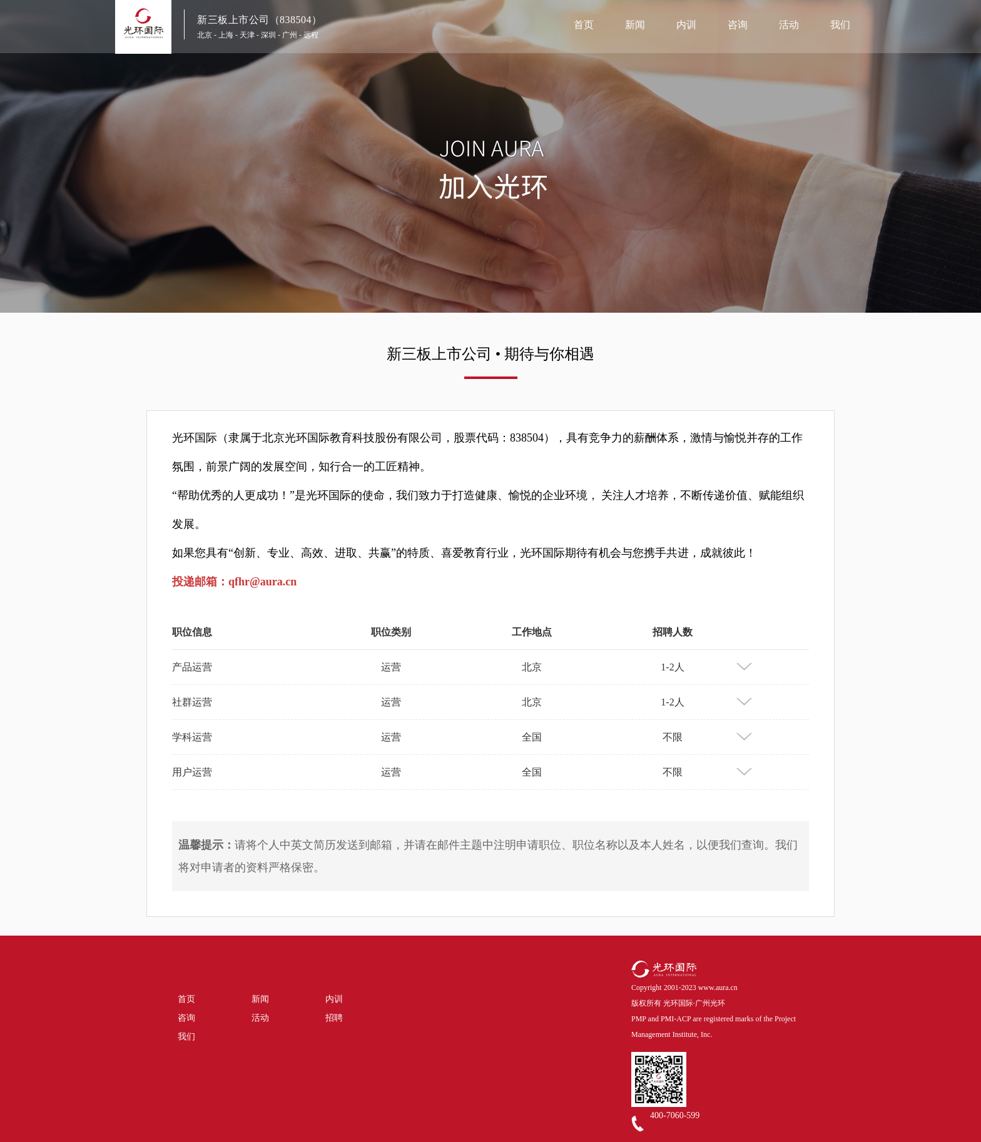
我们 (840, 24)
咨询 (738, 24)
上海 (225, 35)
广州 (289, 35)
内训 (686, 24)
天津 (247, 35)
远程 (310, 35)
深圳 (268, 35)
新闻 (635, 24)
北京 (204, 35)
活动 (789, 24)
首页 (584, 24)
